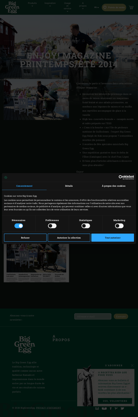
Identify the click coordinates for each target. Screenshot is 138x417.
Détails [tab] (69, 185)
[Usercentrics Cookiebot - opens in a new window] (121, 177)
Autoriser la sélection (69, 237)
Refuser (25, 237)
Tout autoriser (112, 237)
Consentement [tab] (24, 185)
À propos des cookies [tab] (114, 185)
